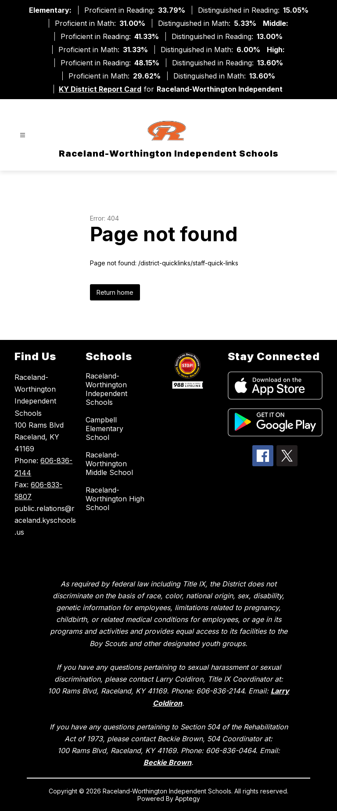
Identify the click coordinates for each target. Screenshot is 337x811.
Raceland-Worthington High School (115, 499)
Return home (115, 292)
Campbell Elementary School (104, 428)
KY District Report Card (100, 89)
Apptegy (187, 798)
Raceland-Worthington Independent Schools (106, 389)
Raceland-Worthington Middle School (109, 463)
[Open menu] (23, 135)
